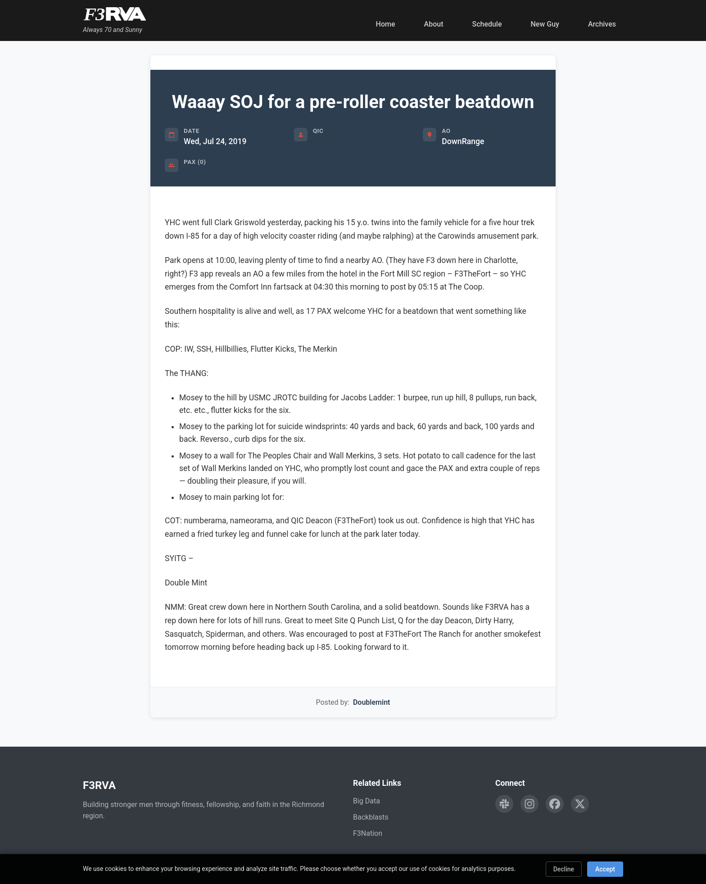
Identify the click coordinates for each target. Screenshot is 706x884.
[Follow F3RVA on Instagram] (529, 804)
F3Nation (367, 833)
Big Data (366, 801)
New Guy (545, 24)
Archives (602, 24)
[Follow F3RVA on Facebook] (555, 804)
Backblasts (370, 817)
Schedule (487, 24)
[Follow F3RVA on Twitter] (580, 804)
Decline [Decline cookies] (563, 869)
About (434, 24)
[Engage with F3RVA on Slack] (504, 804)
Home (385, 24)
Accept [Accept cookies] (605, 869)
